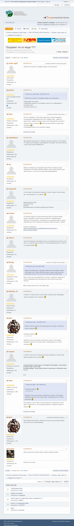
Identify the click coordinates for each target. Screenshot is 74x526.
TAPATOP (22, 505)
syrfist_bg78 (12, 63)
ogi (9, 164)
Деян (10, 318)
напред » (65, 51)
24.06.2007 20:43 (27, 137)
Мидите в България (16, 493)
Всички (26, 57)
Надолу (7, 57)
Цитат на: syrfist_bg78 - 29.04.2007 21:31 (37, 94)
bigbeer (21, 500)
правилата (46, 24)
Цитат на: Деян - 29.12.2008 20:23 (36, 384)
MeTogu (11, 262)
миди (12, 508)
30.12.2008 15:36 (27, 417)
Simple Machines (18, 521)
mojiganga (22, 495)
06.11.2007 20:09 (27, 237)
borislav (11, 213)
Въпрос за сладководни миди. (20, 503)
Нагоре (7, 470)
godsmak (21, 510)
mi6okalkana (13, 137)
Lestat (21, 490)
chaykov (11, 351)
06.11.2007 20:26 (27, 262)
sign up (48, 1)
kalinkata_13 (13, 291)
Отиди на (39, 481)
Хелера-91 (12, 189)
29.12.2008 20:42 (27, 351)
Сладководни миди (16, 488)
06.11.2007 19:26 (27, 213)
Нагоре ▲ (68, 521)
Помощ (54, 521)
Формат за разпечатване (60, 57)
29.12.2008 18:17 (27, 291)
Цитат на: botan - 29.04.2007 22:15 (36, 322)
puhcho (11, 90)
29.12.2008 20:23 (27, 318)
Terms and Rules (61, 521)
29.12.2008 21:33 (27, 380)
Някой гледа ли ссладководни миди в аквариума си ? (26, 498)
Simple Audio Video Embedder (11, 525)
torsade (11, 449)
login (42, 1)
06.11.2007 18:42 (27, 164)
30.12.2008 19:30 (27, 448)
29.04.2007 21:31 (27, 63)
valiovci (11, 238)
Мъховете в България (29, 132)
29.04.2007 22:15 (27, 114)
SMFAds (5, 523)
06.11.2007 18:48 (27, 188)
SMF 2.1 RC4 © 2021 (9, 521)
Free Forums (11, 523)
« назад (58, 51)
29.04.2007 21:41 (27, 90)
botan (10, 114)
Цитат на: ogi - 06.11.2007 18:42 (35, 266)
